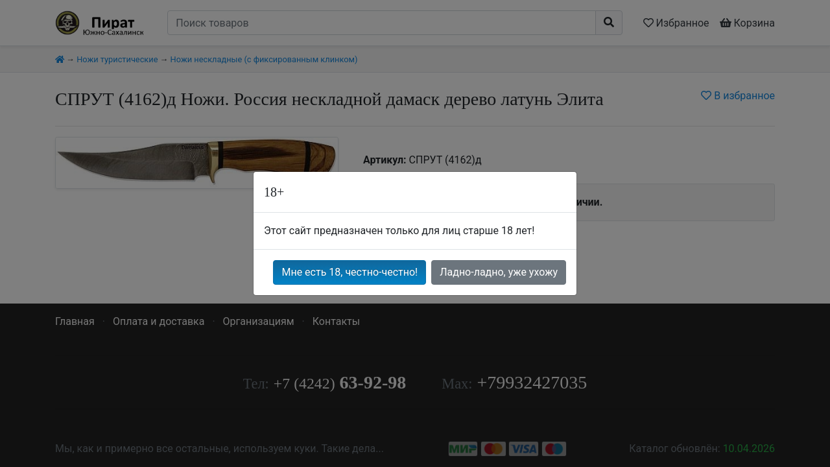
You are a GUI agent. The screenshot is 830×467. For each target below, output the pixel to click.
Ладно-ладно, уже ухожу (499, 272)
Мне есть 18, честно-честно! (349, 272)
